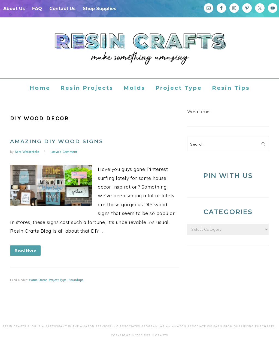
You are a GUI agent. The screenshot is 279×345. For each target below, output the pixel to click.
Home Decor (38, 280)
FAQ (37, 8)
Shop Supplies (99, 8)
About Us (14, 8)
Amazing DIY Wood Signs (56, 141)
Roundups (76, 280)
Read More (25, 250)
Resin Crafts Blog (139, 53)
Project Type (57, 280)
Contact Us (62, 8)
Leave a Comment (63, 152)
